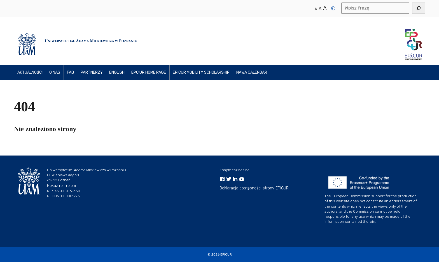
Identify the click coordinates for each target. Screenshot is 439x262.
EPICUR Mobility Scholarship (201, 72)
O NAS (54, 72)
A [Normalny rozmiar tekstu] (316, 9)
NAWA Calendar (251, 72)
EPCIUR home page (148, 72)
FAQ (70, 72)
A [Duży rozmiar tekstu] (325, 8)
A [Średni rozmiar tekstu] (320, 8)
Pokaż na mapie (61, 185)
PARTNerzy (92, 72)
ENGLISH (117, 72)
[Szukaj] (418, 8)
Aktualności (30, 72)
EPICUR (226, 254)
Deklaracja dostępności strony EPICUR (254, 188)
